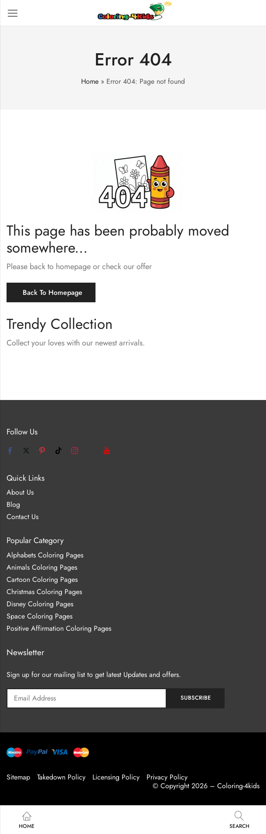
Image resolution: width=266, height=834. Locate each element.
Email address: (87, 698)
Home (90, 81)
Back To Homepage (52, 292)
